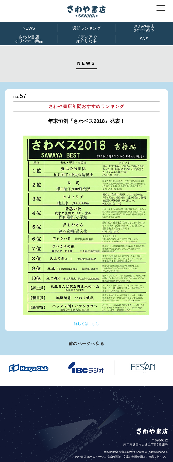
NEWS (29, 28)
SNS (144, 39)
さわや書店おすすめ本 (144, 28)
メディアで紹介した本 (86, 39)
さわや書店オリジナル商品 (29, 39)
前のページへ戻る (87, 343)
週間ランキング (86, 28)
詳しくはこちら (86, 324)
